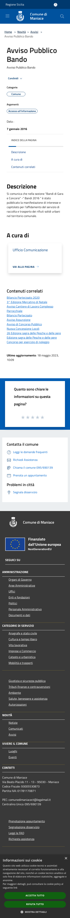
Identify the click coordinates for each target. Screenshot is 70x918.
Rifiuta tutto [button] (35, 904)
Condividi (15, 78)
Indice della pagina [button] (23, 140)
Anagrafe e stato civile (23, 633)
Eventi (13, 757)
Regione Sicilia (15, 4)
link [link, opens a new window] (15, 887)
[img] (57, 139)
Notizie (13, 722)
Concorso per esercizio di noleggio (28, 342)
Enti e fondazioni (19, 597)
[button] (35, 912)
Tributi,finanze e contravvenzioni (29, 687)
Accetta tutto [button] (35, 895)
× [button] (65, 858)
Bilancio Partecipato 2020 (23, 297)
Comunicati (16, 728)
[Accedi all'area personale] (55, 4)
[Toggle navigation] (7, 16)
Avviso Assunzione (18, 320)
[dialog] (35, 886)
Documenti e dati (19, 615)
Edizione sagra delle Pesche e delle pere (32, 337)
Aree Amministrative (22, 585)
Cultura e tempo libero (23, 639)
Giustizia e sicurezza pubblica (27, 681)
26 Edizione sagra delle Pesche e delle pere (34, 333)
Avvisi (34, 32)
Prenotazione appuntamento (27, 821)
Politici (13, 603)
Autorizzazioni (18, 704)
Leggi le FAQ (16, 833)
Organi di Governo (20, 579)
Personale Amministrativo (25, 609)
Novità (21, 32)
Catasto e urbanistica (22, 657)
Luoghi (13, 751)
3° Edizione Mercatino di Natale (27, 302)
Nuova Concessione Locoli (23, 328)
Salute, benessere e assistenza (28, 698)
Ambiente (15, 692)
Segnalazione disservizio (24, 827)
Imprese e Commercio (22, 651)
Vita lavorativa (18, 645)
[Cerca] (62, 16)
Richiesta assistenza (21, 839)
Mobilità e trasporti (21, 663)
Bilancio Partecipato (19, 315)
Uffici (12, 591)
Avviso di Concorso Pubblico (24, 324)
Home (8, 32)
